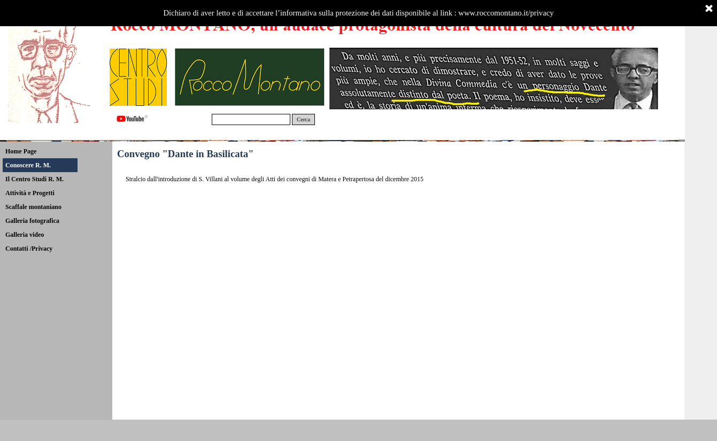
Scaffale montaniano (33, 207)
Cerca (303, 119)
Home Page (20, 151)
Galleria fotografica (32, 221)
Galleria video (24, 234)
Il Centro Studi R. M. (34, 179)
